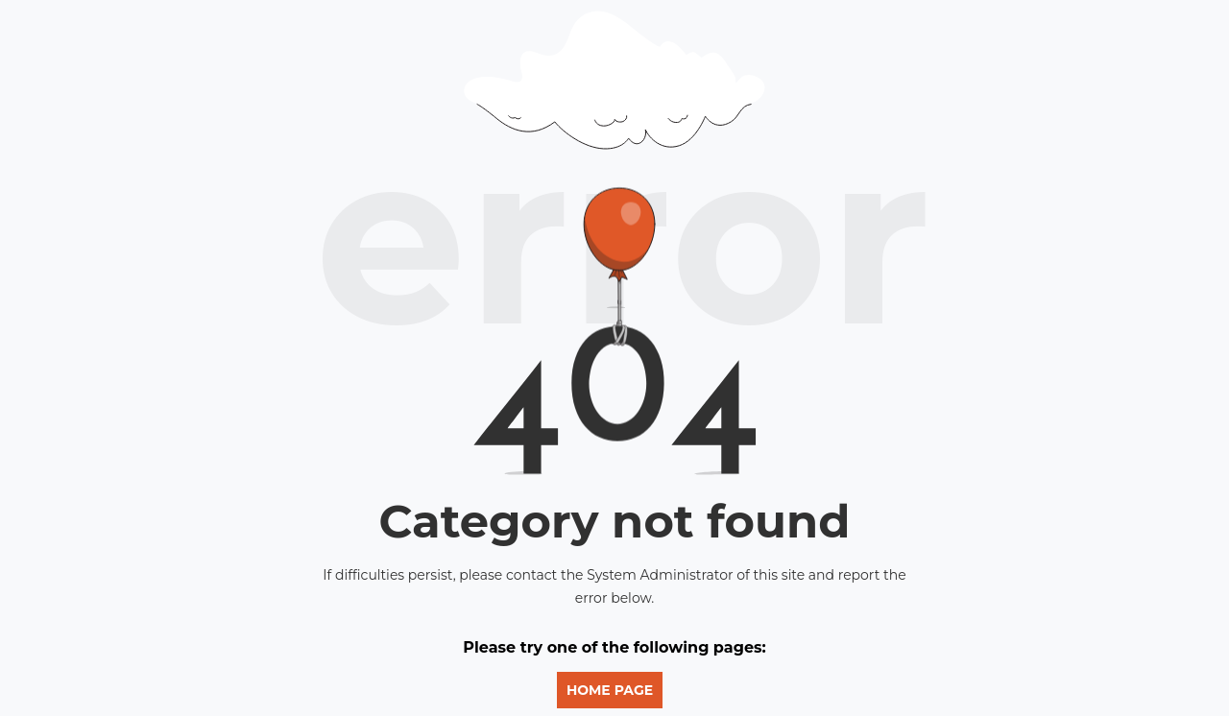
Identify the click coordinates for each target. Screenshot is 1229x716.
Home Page (609, 690)
